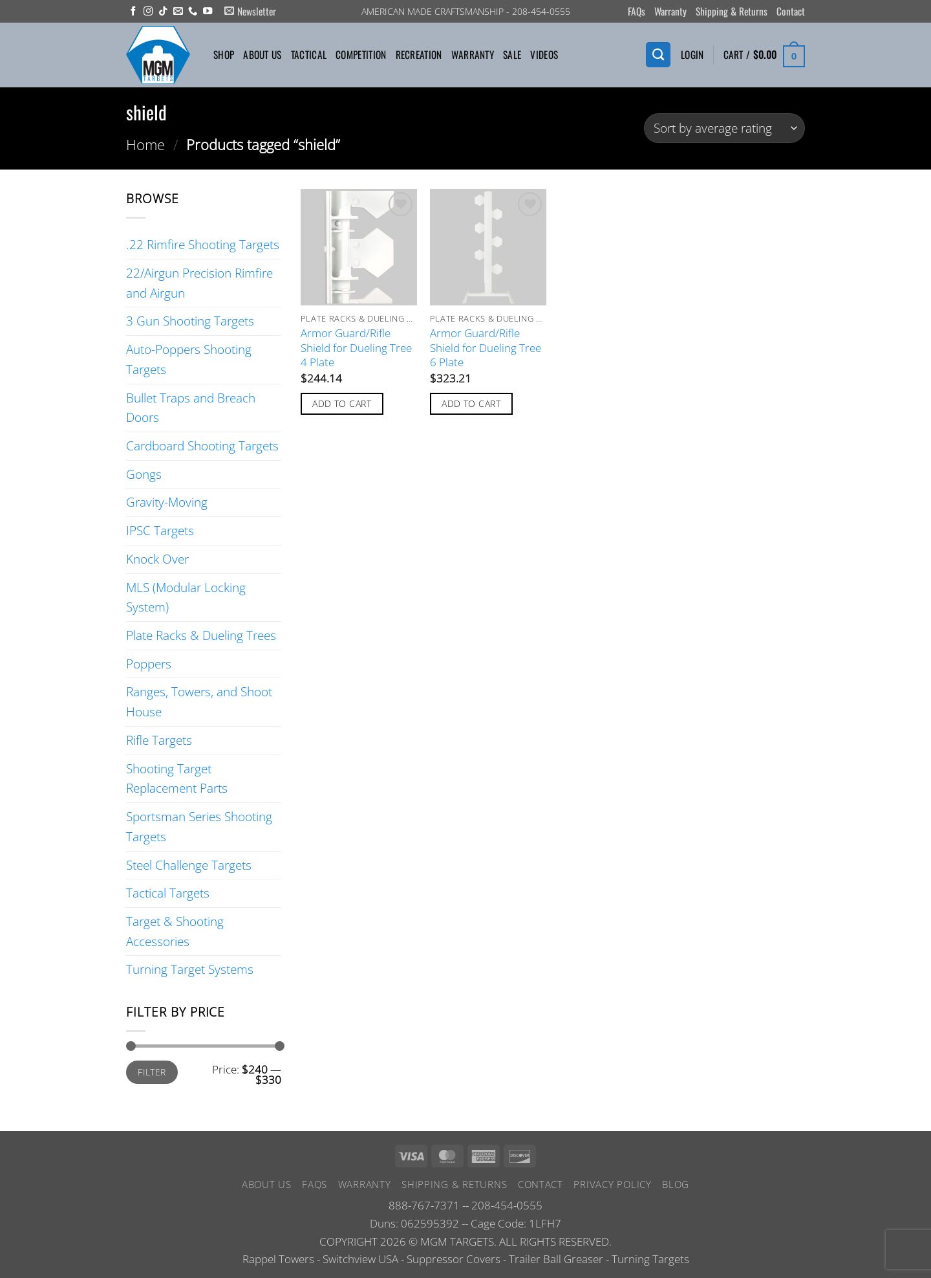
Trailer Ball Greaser (556, 1258)
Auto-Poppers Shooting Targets (188, 359)
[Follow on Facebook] (133, 11)
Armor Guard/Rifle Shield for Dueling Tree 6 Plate (485, 347)
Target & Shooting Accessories (175, 931)
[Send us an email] (177, 11)
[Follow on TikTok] (162, 11)
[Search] (658, 54)
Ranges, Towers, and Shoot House (199, 701)
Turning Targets (650, 1258)
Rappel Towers (278, 1258)
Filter (152, 1072)
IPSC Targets (160, 530)
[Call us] (192, 11)
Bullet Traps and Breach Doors (190, 407)
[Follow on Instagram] (148, 11)
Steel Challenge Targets (188, 865)
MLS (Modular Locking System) (186, 597)
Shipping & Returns (731, 11)
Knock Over (157, 558)
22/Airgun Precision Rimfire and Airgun (199, 283)
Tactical (308, 54)
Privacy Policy (612, 1184)
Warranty (670, 11)
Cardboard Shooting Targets (202, 445)
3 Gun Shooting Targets (190, 320)
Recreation (419, 54)
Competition (361, 54)
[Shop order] (724, 128)
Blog (675, 1184)
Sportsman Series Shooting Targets (199, 826)
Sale (512, 54)
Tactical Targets (167, 892)
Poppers (148, 663)
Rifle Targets (159, 740)
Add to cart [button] (341, 403)
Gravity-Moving (167, 502)
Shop (223, 54)
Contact (790, 11)
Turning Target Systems (189, 969)
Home (145, 144)
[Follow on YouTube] (207, 11)
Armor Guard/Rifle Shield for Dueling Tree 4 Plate (356, 347)
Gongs (144, 474)
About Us (262, 54)
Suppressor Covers (453, 1258)
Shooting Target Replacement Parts (177, 778)
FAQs (636, 11)
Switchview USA (360, 1258)
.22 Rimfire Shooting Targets (202, 244)
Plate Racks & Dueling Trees (201, 635)
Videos (544, 54)
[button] (250, 11)
